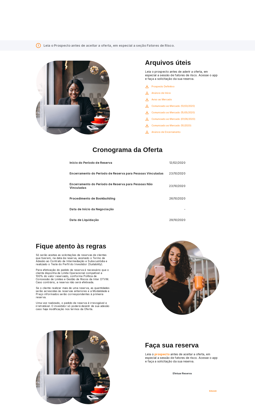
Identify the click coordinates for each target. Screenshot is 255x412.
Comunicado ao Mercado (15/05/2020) (173, 112)
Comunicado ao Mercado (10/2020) (171, 125)
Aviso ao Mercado (162, 99)
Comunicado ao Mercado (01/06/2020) (173, 119)
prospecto (162, 354)
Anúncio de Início (161, 93)
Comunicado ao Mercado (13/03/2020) (173, 106)
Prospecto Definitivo (163, 86)
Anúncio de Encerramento (166, 132)
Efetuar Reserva (182, 373)
